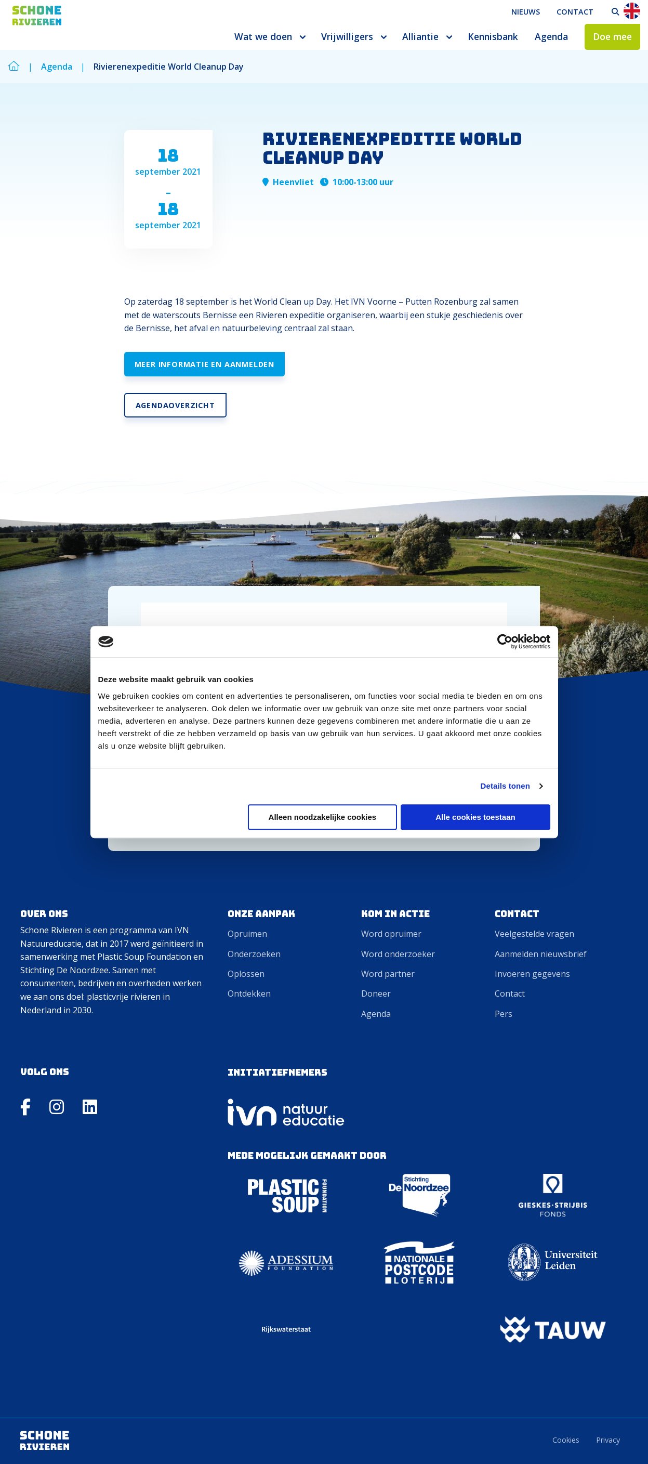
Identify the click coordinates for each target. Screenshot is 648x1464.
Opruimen (247, 933)
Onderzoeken (254, 954)
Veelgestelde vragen (534, 933)
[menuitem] (525, 12)
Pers (503, 1013)
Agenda (551, 36)
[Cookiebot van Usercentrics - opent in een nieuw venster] (504, 641)
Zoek (615, 12)
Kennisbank (493, 36)
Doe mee (612, 36)
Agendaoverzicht (175, 405)
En (632, 11)
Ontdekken (249, 993)
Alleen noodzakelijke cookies (323, 817)
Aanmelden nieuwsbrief (541, 954)
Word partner (388, 973)
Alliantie (420, 36)
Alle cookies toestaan (475, 817)
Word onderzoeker (398, 954)
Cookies (565, 1440)
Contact (575, 12)
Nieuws (525, 12)
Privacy (608, 1440)
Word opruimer (391, 933)
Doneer (376, 993)
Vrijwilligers (347, 36)
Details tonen (505, 785)
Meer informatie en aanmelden (204, 364)
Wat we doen (263, 36)
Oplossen (246, 973)
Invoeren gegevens (532, 973)
